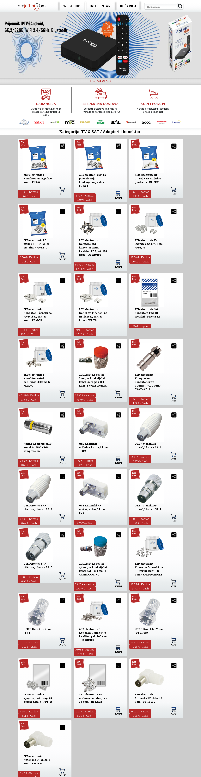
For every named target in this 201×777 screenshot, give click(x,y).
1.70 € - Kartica (85, 195)
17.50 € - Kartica (140, 257)
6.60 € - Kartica (85, 711)
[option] (100, 45)
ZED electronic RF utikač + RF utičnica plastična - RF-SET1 (148, 178)
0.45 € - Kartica (29, 773)
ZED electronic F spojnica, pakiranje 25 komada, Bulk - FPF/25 (37, 698)
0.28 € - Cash (140, 646)
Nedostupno (140, 326)
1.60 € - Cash (84, 199)
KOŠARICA (128, 6)
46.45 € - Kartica (29, 395)
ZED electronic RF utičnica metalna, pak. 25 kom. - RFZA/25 (93, 698)
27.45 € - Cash (84, 588)
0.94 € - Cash (29, 581)
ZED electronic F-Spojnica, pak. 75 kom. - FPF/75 (149, 244)
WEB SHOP (71, 6)
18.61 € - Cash (29, 334)
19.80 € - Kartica (29, 330)
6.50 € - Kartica (29, 711)
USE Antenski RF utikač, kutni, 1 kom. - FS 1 (93, 509)
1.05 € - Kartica (140, 519)
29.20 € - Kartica (84, 584)
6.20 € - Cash (84, 715)
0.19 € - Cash (29, 646)
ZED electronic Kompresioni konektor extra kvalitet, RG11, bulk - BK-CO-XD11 (148, 382)
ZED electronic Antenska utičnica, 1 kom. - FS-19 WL (36, 760)
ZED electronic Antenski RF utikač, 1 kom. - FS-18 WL (148, 698)
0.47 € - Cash (84, 465)
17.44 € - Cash (140, 588)
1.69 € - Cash (29, 196)
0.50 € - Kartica (85, 460)
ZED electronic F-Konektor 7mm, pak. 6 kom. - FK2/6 (37, 178)
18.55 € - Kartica (140, 584)
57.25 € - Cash (84, 268)
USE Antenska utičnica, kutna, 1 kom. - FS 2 (93, 447)
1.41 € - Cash (140, 196)
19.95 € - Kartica (84, 330)
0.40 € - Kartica (140, 711)
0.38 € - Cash (140, 715)
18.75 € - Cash (84, 334)
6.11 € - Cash (29, 715)
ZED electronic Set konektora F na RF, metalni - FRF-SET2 (147, 313)
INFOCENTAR (100, 6)
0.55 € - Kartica (29, 460)
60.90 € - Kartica (84, 264)
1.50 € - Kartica (140, 192)
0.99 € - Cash (140, 523)
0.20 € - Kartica (29, 642)
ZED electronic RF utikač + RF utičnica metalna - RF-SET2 (36, 244)
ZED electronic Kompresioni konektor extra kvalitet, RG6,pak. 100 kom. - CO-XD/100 (93, 247)
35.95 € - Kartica (84, 395)
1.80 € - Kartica (29, 192)
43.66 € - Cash (29, 399)
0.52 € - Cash (29, 465)
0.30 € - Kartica (140, 642)
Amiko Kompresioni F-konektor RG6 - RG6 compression (38, 447)
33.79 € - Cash (84, 399)
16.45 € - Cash (140, 261)
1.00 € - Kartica (29, 577)
